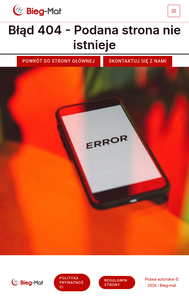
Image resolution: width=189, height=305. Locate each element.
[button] (58, 61)
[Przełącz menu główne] (174, 11)
